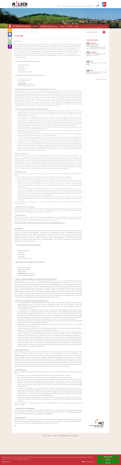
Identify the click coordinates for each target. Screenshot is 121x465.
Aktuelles (35, 26)
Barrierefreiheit (89, 6)
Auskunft (69, 26)
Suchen (104, 32)
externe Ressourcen (88, 462)
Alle (15, 425)
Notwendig (6, 462)
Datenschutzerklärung (79, 6)
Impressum (69, 6)
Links (76, 26)
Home (59, 6)
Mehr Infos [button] (26, 459)
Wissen (62, 26)
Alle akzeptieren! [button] (108, 456)
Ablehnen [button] (107, 462)
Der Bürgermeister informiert (21, 26)
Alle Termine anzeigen (101, 79)
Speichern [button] (107, 459)
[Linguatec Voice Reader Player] (20, 36)
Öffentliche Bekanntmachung (49, 26)
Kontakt (63, 6)
